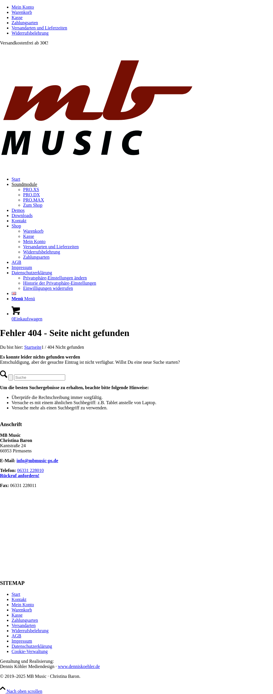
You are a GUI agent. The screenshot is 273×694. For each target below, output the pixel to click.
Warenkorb (22, 12)
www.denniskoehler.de (79, 666)
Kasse (17, 17)
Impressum (22, 641)
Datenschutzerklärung (32, 646)
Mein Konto (23, 7)
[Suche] (39, 377)
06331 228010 (30, 470)
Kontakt (19, 599)
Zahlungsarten (25, 22)
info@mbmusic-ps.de (37, 460)
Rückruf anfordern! (19, 475)
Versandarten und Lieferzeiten (39, 27)
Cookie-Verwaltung (30, 651)
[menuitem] (142, 7)
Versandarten (24, 625)
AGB (16, 635)
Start (16, 594)
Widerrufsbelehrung (30, 33)
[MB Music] (136, 169)
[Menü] (23, 298)
